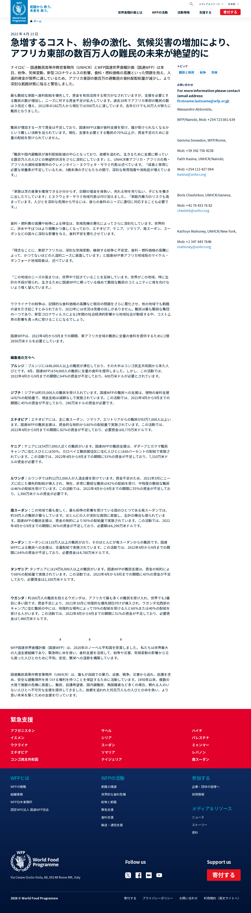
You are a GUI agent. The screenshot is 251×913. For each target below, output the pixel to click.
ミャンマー (200, 744)
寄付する (230, 11)
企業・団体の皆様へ (206, 786)
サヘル (106, 730)
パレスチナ (200, 737)
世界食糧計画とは (130, 12)
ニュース (198, 817)
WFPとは (20, 777)
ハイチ (197, 730)
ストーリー (199, 824)
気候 (214, 72)
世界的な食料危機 (113, 794)
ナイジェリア (111, 759)
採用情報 (198, 794)
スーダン (108, 744)
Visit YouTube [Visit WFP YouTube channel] (159, 875)
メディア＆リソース (209, 4)
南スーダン (200, 759)
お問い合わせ (188, 898)
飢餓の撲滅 (109, 786)
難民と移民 (186, 72)
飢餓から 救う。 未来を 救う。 (41, 8)
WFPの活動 (160, 12)
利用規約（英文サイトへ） (222, 898)
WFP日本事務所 (21, 802)
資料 (195, 832)
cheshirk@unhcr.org (193, 210)
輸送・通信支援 (112, 825)
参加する (201, 777)
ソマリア (108, 752)
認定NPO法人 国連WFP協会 (30, 809)
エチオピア (19, 752)
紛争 (203, 72)
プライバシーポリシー (157, 898)
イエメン (17, 737)
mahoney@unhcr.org (194, 246)
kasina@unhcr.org (191, 174)
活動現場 (183, 12)
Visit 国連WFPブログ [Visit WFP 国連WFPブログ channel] (149, 875)
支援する (205, 12)
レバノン (199, 752)
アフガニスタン (23, 730)
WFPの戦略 (18, 786)
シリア (106, 737)
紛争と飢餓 (109, 802)
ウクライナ (19, 744)
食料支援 (107, 817)
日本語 (231, 4)
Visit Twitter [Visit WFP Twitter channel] (128, 875)
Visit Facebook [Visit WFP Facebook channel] (138, 875)
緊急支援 (107, 809)
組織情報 (17, 794)
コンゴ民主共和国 (24, 759)
